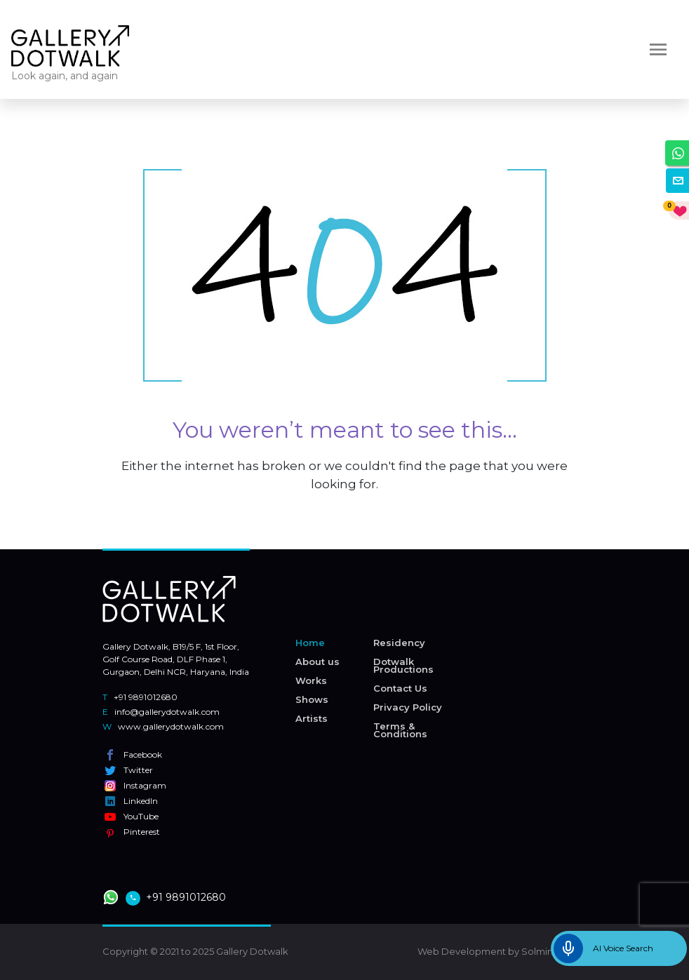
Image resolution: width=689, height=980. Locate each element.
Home (310, 642)
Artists (311, 718)
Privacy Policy (407, 707)
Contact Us (400, 688)
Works (311, 680)
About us (317, 661)
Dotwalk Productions (403, 665)
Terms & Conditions (400, 729)
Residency (399, 642)
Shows (311, 699)
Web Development (461, 951)
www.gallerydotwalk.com (163, 726)
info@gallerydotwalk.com (161, 711)
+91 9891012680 (140, 697)
